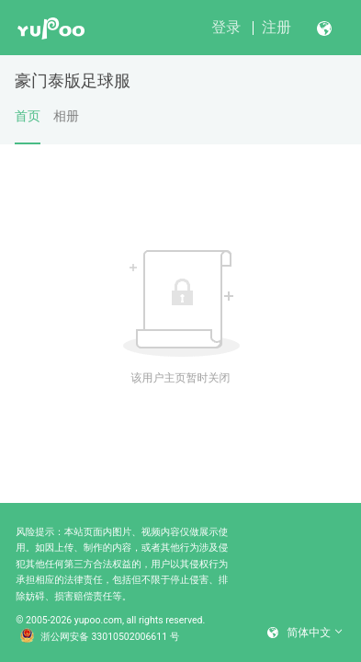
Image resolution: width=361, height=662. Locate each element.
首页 (27, 125)
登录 (226, 27)
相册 (66, 115)
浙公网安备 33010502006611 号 (100, 637)
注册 (276, 27)
